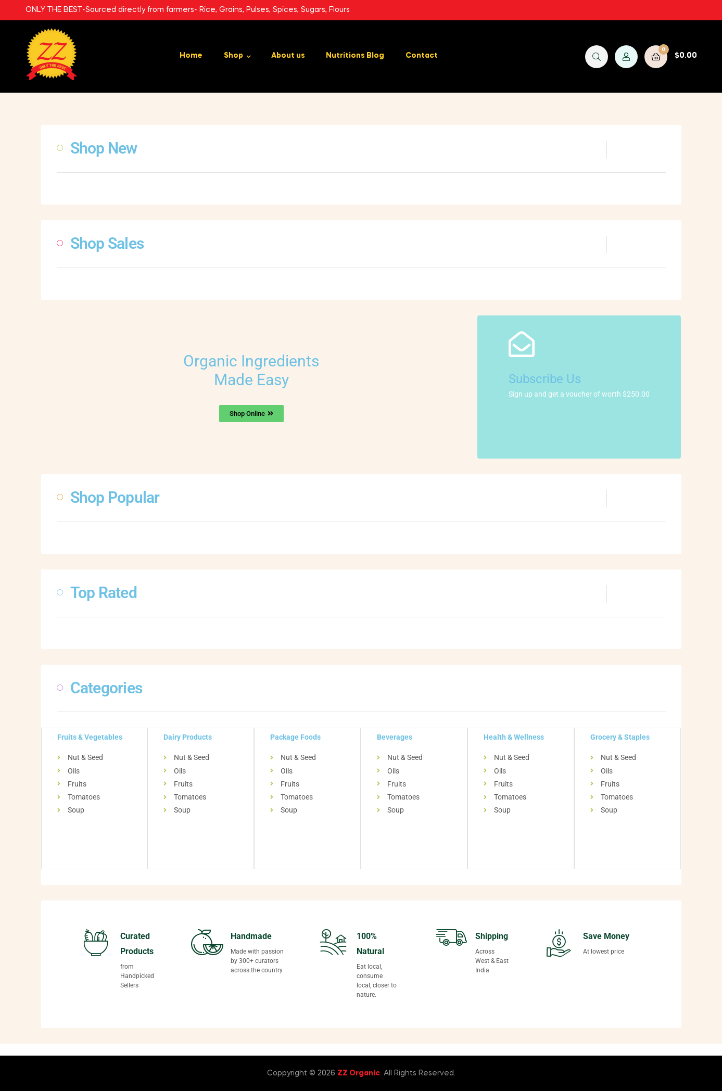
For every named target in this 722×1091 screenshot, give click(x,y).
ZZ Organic (358, 1072)
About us (288, 55)
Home (191, 55)
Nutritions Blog (355, 55)
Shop (233, 55)
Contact (422, 55)
